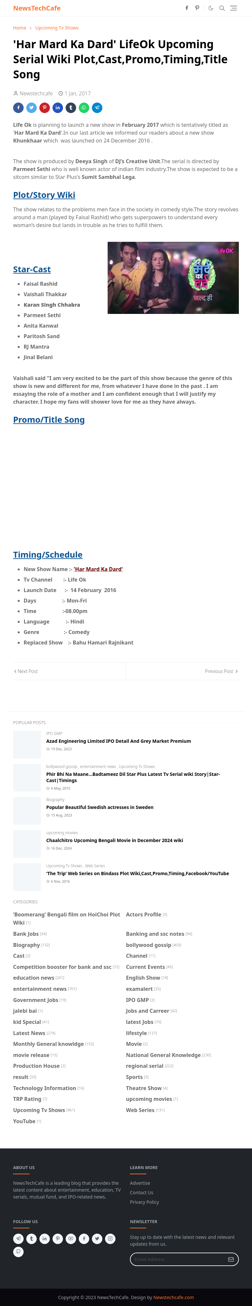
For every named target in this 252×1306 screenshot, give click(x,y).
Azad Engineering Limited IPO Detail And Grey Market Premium (118, 741)
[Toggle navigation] (233, 8)
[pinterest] (197, 8)
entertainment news (98, 766)
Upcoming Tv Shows (137, 766)
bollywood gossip (62, 766)
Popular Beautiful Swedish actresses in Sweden (100, 807)
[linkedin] (44, 1239)
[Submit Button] (231, 1259)
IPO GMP (54, 733)
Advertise (140, 1183)
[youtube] (71, 1239)
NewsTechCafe (37, 8)
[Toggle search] (222, 8)
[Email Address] (177, 1259)
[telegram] (18, 1239)
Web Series (95, 866)
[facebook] (186, 8)
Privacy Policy (144, 1202)
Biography (55, 799)
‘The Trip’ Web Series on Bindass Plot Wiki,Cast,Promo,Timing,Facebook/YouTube (137, 873)
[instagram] (110, 1239)
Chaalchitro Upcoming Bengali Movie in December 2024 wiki (114, 840)
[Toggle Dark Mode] (210, 8)
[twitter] (97, 1239)
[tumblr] (31, 1239)
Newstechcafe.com (173, 1297)
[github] (18, 1252)
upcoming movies (62, 832)
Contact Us (141, 1192)
